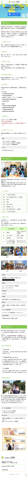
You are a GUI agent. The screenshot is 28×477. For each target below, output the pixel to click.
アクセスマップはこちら (8, 280)
